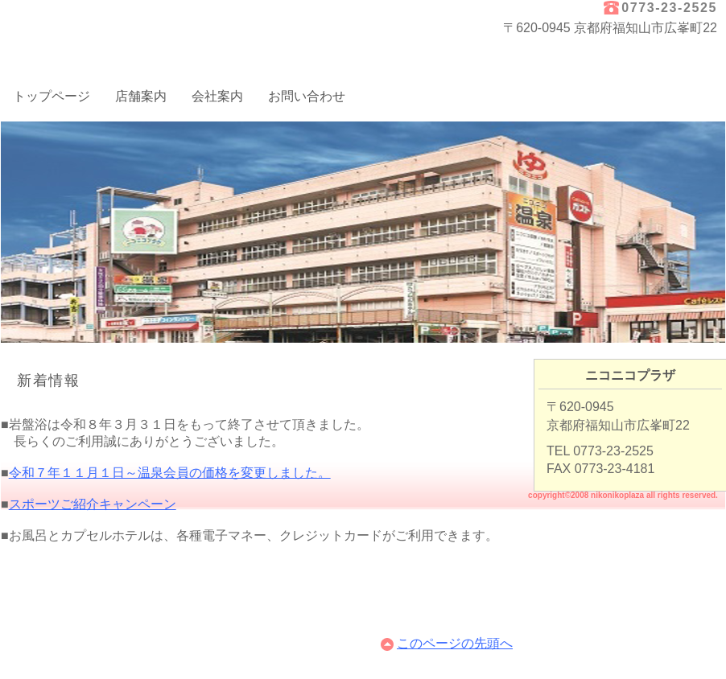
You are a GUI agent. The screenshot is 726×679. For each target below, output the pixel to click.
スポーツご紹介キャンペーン (92, 504)
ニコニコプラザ (162, 27)
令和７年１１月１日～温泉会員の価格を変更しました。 (170, 472)
